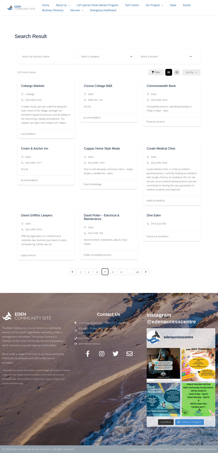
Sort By (189, 72)
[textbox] (90, 56)
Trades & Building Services (97, 254)
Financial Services (155, 121)
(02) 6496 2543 (33, 229)
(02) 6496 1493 (96, 162)
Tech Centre (126, 5)
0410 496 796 (95, 233)
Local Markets (28, 133)
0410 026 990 (158, 223)
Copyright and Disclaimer (135, 449)
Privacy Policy (160, 449)
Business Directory (195, 5)
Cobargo (29, 94)
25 (137, 271)
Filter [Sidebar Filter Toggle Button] (156, 72)
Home (44, 5)
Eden (91, 94)
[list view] (176, 72)
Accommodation (92, 117)
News (164, 5)
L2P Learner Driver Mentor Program (93, 5)
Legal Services (28, 255)
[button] (65, 5)
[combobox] (106, 56)
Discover (47, 10)
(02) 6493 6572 (33, 99)
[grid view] (168, 72)
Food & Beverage (92, 184)
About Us (60, 5)
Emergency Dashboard (72, 10)
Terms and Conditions (182, 449)
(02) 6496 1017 (33, 162)
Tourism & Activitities (157, 236)
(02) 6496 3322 (159, 162)
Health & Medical (155, 200)
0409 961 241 (95, 99)
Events (175, 5)
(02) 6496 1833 (159, 99)
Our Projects (146, 5)
